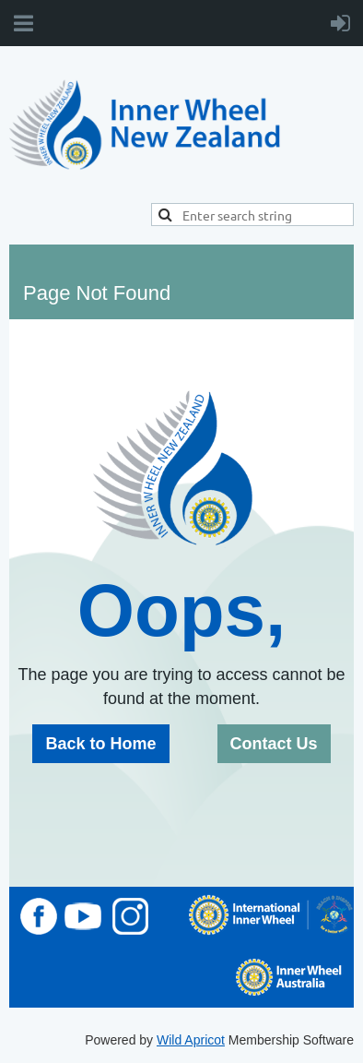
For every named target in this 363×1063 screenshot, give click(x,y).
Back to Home (100, 744)
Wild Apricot (191, 1040)
